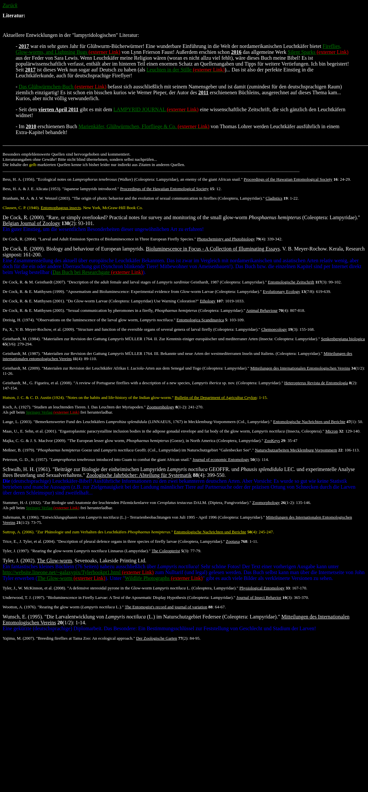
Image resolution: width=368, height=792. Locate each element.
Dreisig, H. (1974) (18, 319)
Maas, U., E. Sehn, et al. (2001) (29, 431)
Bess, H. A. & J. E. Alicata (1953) (31, 188)
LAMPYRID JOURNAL (156, 109)
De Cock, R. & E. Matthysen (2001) (33, 300)
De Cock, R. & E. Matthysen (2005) (33, 310)
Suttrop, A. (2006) (18, 531)
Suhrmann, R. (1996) (20, 517)
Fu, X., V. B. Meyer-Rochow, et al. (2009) (38, 329)
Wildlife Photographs (164, 578)
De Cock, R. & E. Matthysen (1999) (33, 291)
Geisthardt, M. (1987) (21, 353)
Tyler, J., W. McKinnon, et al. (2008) (34, 588)
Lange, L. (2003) (17, 421)
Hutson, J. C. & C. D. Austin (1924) (33, 397)
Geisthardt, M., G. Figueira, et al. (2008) (37, 382)
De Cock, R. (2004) (19, 238)
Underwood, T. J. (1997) (23, 597)
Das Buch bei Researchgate (98, 272)
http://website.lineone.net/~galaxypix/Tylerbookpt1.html (78, 572)
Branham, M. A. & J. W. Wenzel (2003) (36, 198)
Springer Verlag (52, 412)
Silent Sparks (318, 52)
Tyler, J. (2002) (19, 560)
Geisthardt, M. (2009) (21, 368)
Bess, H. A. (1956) (18, 179)
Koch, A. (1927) (16, 406)
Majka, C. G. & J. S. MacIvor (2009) (34, 440)
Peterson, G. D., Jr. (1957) (25, 459)
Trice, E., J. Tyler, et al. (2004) (28, 541)
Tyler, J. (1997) (15, 550)
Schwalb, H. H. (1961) (26, 469)
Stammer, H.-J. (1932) (21, 502)
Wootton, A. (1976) (19, 606)
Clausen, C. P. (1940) (21, 207)
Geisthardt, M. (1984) (21, 338)
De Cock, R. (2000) (23, 217)
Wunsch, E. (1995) (22, 616)
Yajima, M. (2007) (18, 638)
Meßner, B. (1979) (18, 450)
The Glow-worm (71, 578)
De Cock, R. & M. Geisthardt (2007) (34, 282)
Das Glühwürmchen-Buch (62, 86)
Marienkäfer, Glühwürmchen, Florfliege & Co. (143, 126)
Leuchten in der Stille (185, 69)
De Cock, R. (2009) (23, 248)
